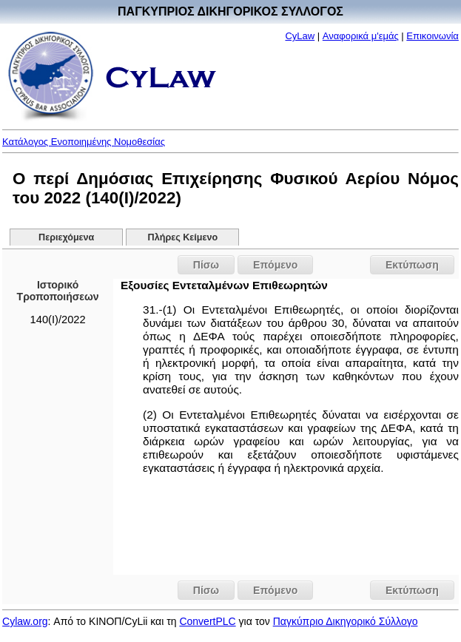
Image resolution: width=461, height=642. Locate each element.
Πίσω (206, 265)
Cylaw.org (24, 621)
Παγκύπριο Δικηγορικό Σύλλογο (345, 621)
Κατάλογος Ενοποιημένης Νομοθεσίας (83, 141)
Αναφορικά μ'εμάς (361, 35)
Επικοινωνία (432, 35)
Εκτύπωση (412, 265)
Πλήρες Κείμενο (183, 237)
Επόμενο (275, 265)
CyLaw (299, 35)
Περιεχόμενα (66, 237)
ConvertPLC (207, 621)
